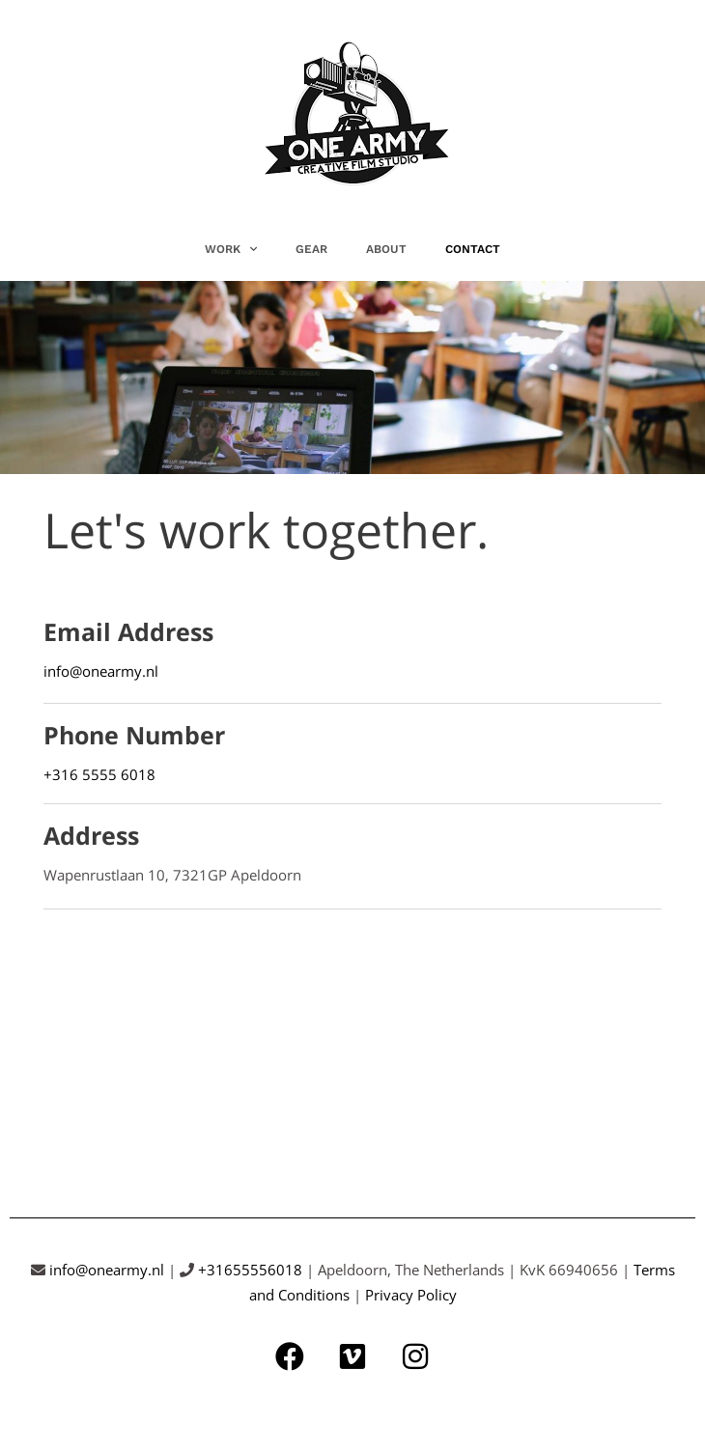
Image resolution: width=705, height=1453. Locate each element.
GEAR (311, 249)
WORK (231, 249)
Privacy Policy (411, 1294)
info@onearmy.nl (100, 671)
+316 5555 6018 (99, 774)
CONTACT (472, 249)
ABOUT (386, 249)
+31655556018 (250, 1269)
